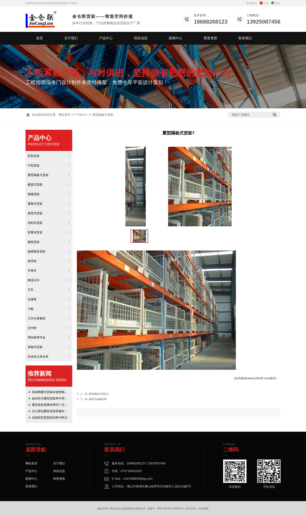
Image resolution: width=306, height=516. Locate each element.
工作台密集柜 (36, 318)
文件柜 (32, 328)
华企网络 (203, 508)
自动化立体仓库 (38, 356)
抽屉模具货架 (36, 251)
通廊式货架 (35, 203)
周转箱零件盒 (36, 337)
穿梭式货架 (35, 347)
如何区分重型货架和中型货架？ (53, 398)
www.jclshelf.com (258, 378)
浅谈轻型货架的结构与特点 (50, 417)
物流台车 (34, 280)
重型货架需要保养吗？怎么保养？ (54, 404)
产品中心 (106, 38)
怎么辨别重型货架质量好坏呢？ (53, 411)
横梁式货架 (35, 184)
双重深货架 (35, 232)
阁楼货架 (34, 194)
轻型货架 (34, 156)
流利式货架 (35, 222)
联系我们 (251, 3)
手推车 (32, 270)
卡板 (31, 308)
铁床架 (32, 261)
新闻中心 (175, 38)
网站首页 (65, 114)
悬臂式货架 (35, 213)
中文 (264, 3)
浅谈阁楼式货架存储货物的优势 (53, 392)
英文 (275, 3)
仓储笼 (32, 299)
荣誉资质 (210, 38)
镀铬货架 (34, 242)
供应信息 (140, 38)
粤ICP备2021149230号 (170, 508)
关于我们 (71, 38)
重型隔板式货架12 (99, 393)
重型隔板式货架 (38, 175)
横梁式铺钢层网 (98, 399)
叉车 (31, 289)
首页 (39, 38)
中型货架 (34, 165)
